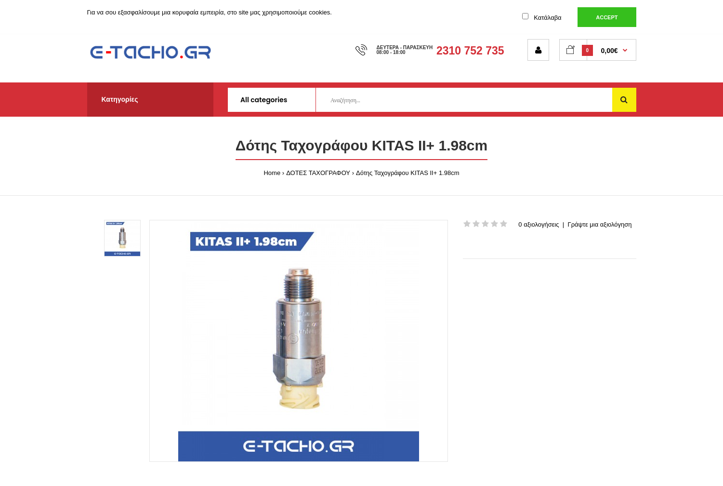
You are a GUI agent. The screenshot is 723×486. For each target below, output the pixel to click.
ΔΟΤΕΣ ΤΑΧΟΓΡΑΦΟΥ (318, 172)
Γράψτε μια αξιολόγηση (599, 224)
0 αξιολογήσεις (538, 224)
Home (271, 172)
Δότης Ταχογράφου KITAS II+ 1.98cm (408, 172)
